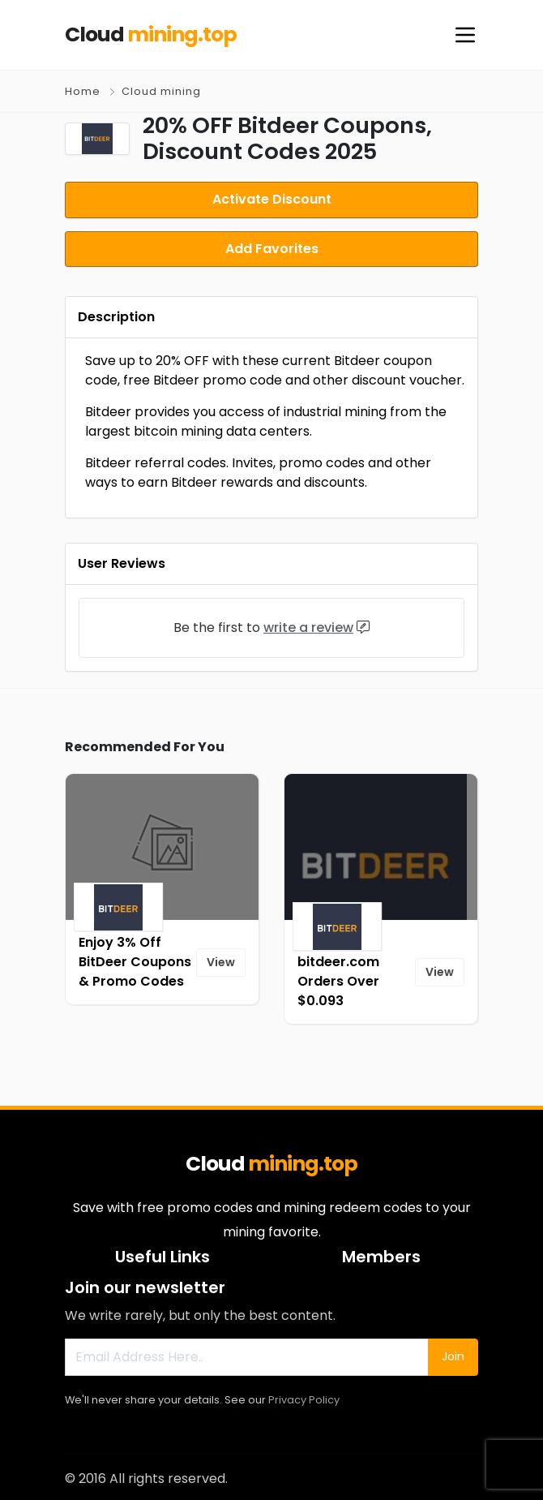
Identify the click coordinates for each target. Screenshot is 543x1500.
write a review (308, 623)
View (221, 958)
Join (453, 1352)
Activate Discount (271, 198)
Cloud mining (161, 91)
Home (82, 91)
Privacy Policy (304, 1396)
